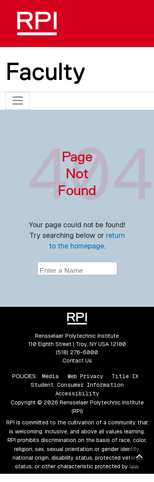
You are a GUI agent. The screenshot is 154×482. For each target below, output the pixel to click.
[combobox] (77, 268)
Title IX (125, 376)
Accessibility (77, 393)
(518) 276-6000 (77, 352)
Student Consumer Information (77, 384)
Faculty (45, 71)
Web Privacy (85, 376)
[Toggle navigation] (18, 101)
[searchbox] (78, 269)
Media (50, 376)
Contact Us (77, 360)
